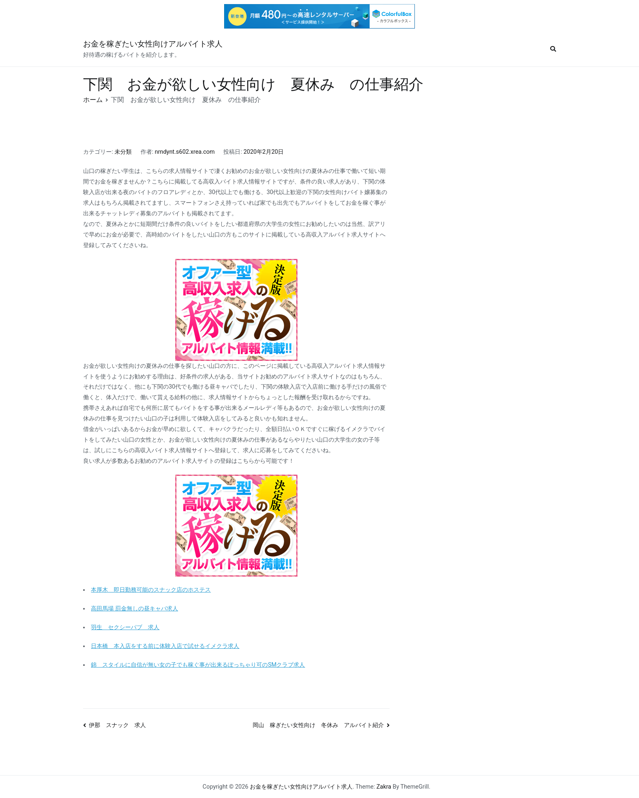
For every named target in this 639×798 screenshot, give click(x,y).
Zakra (384, 786)
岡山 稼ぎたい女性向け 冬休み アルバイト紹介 (318, 725)
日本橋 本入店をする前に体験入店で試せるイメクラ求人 (165, 646)
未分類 (123, 151)
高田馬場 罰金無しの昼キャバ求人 (134, 608)
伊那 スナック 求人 (117, 725)
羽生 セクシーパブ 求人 (125, 627)
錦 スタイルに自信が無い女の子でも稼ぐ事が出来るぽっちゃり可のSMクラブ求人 (198, 664)
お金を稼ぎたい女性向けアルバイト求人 (153, 44)
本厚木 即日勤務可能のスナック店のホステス (151, 589)
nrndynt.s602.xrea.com (185, 151)
